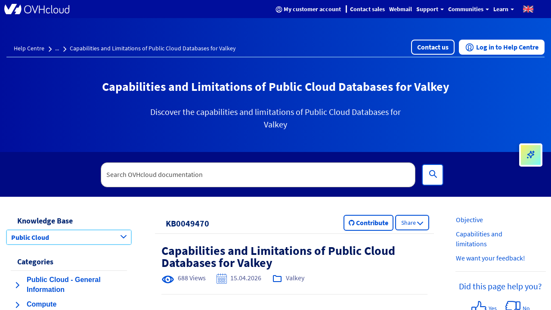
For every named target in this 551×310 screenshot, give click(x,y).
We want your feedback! (490, 258)
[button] (528, 8)
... (57, 48)
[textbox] (258, 174)
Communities (468, 9)
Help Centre (29, 48)
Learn (503, 9)
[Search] (432, 175)
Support (430, 9)
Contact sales (367, 9)
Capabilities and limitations (479, 238)
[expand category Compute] (17, 305)
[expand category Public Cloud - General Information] (17, 285)
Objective (469, 219)
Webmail (400, 9)
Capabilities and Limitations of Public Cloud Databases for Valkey (153, 48)
